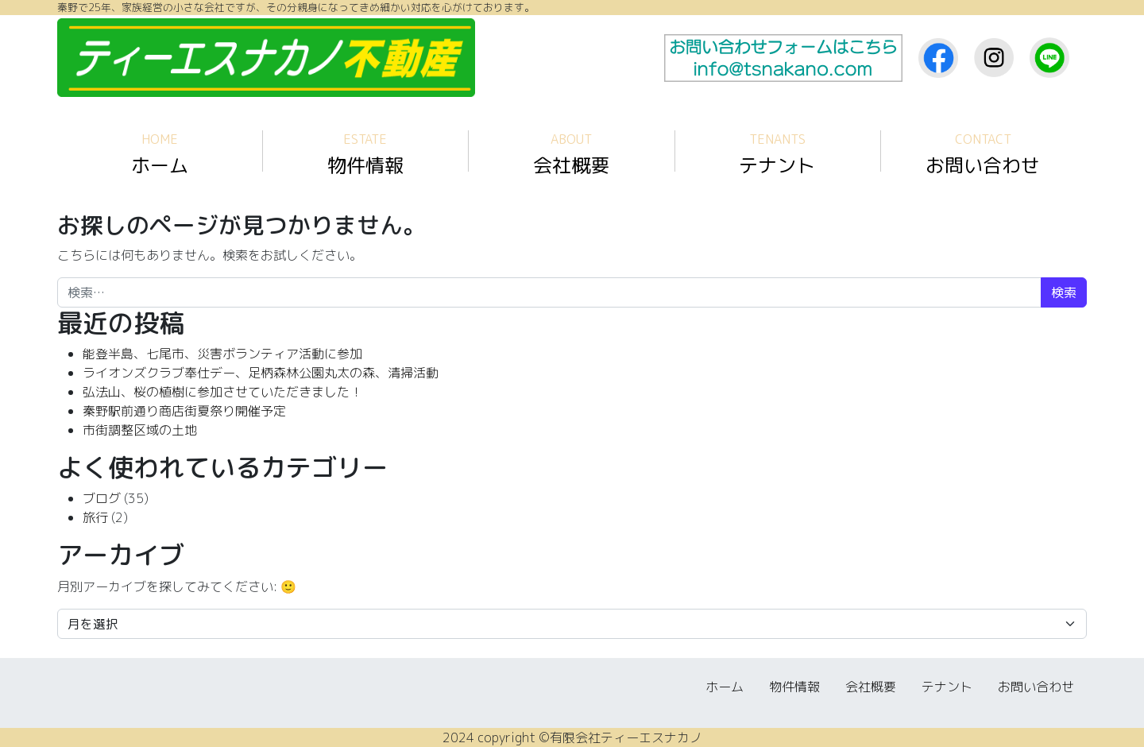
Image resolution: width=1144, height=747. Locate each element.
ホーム (159, 154)
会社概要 (571, 154)
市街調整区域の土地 (140, 430)
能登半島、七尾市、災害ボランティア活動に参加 (222, 353)
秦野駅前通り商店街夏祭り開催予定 (184, 411)
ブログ (102, 498)
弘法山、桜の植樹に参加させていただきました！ (222, 392)
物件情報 (365, 154)
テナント (777, 154)
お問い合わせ (983, 154)
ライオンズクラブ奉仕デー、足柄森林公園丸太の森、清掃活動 (261, 372)
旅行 (95, 517)
